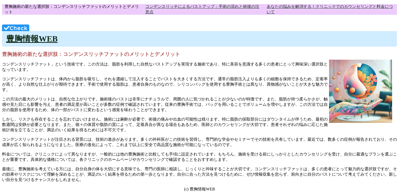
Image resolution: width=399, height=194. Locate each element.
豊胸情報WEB (32, 38)
